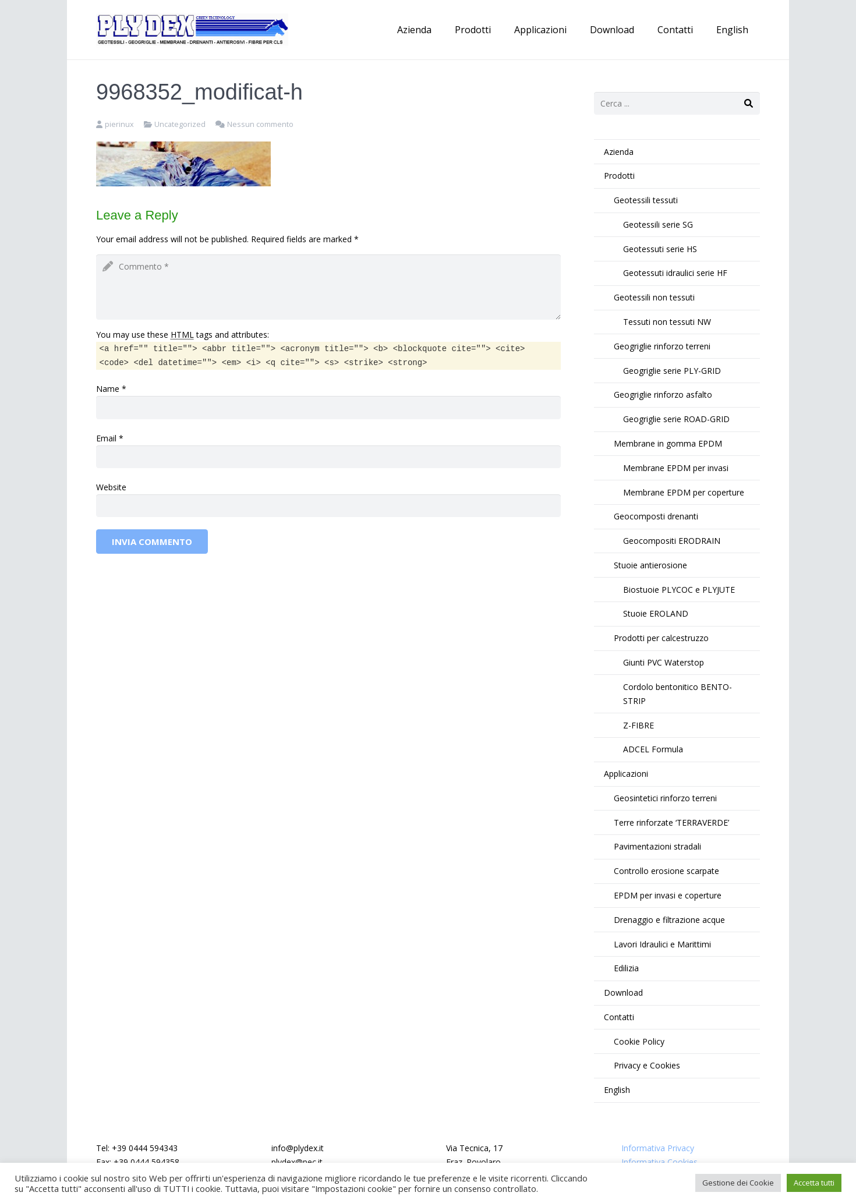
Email (106, 438)
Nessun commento (260, 124)
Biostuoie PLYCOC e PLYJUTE (679, 589)
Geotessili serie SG (658, 224)
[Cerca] (748, 103)
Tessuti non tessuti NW (667, 321)
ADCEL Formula (653, 749)
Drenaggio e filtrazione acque (669, 919)
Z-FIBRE (638, 725)
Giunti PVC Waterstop (663, 662)
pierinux (119, 124)
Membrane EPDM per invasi (675, 467)
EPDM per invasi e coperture (667, 895)
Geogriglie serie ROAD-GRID (676, 418)
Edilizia (626, 968)
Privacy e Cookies (647, 1065)
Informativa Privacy (657, 1148)
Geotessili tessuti (646, 200)
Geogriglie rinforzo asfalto (663, 394)
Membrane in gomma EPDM (668, 443)
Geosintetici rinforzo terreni (665, 798)
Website (111, 487)
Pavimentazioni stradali (657, 846)
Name (107, 388)
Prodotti (619, 175)
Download (623, 992)
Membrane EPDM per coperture (683, 492)
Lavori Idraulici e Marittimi (662, 944)
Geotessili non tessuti (654, 297)
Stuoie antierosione (650, 565)
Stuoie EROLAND (655, 613)
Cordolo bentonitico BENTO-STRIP (677, 693)
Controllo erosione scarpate (666, 870)
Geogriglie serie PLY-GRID (672, 370)
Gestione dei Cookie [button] (738, 1182)
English (617, 1089)
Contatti (619, 1016)
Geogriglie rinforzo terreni (662, 346)
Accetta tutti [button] (814, 1182)
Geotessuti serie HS (660, 248)
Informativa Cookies (659, 1161)
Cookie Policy (639, 1041)
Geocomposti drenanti (656, 516)
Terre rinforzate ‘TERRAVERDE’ (671, 822)
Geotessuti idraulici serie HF (675, 272)
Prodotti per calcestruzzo (661, 637)
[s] (677, 103)
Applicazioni (626, 773)
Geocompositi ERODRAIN (671, 540)
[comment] (328, 287)
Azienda (619, 151)
